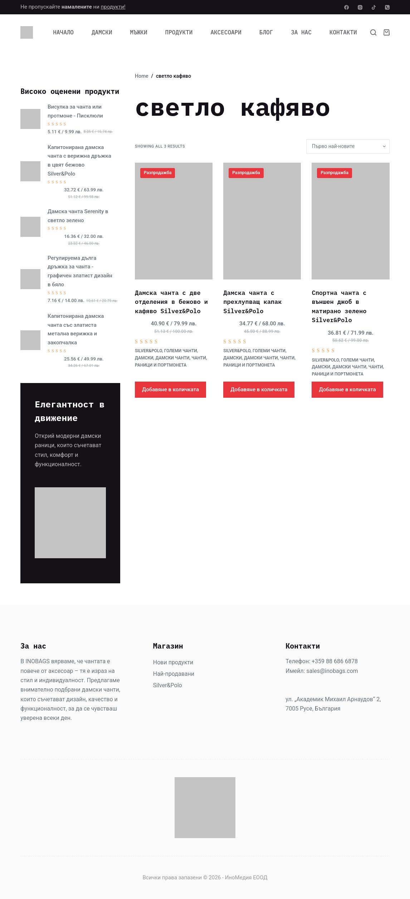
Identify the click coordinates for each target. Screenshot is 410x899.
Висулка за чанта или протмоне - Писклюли (75, 111)
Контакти (343, 32)
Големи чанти (180, 350)
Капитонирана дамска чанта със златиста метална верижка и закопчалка (76, 329)
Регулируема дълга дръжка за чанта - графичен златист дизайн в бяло (80, 271)
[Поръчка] (348, 146)
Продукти (179, 32)
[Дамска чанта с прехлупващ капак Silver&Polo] (262, 221)
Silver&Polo (148, 350)
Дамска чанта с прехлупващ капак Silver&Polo (252, 302)
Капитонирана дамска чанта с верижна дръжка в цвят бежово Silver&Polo (79, 160)
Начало (63, 32)
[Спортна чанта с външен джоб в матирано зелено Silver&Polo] (350, 221)
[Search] (373, 32)
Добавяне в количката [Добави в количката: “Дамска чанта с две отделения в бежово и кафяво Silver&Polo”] (170, 389)
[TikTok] (373, 7)
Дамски (102, 32)
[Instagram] (360, 7)
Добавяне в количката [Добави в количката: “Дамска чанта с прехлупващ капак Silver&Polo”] (258, 389)
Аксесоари (225, 32)
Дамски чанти (172, 357)
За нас (301, 32)
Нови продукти (173, 662)
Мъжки (138, 32)
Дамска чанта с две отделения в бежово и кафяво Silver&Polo (171, 302)
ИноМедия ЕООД (246, 877)
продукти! (113, 7)
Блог (266, 32)
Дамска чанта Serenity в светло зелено (78, 216)
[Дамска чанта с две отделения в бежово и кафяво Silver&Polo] (174, 221)
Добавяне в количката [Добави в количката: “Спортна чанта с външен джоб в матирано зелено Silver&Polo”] (347, 389)
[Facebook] (346, 7)
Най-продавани (173, 673)
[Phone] (387, 7)
